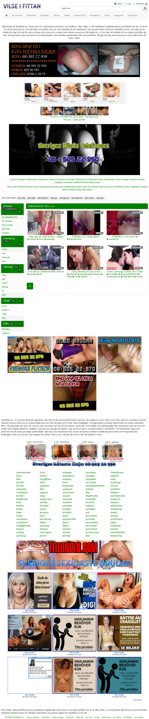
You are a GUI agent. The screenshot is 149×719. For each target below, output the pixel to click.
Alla (3, 261)
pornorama (91, 529)
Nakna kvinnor (32, 187)
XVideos (5, 333)
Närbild (37, 274)
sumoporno (22, 522)
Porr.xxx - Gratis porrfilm (75, 120)
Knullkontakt (69, 187)
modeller (90, 476)
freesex (20, 529)
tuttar (113, 479)
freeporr (44, 529)
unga (42, 496)
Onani (40, 239)
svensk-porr (46, 499)
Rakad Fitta (97, 187)
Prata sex (60, 179)
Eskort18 (84, 182)
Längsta (5, 233)
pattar (113, 522)
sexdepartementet (95, 486)
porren (43, 509)
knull (18, 502)
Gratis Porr (87, 187)
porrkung (44, 525)
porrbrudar (67, 486)
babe (19, 512)
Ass (30, 274)
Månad (5, 287)
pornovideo (91, 525)
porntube (90, 519)
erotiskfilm (91, 499)
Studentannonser (48, 187)
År (3, 291)
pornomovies (92, 532)
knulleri (20, 496)
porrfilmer (115, 489)
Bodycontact (94, 182)
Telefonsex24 (82, 179)
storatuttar (115, 525)
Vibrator (83, 276)
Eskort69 (22, 187)
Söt (115, 239)
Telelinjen (21, 179)
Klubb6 (76, 182)
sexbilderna (68, 476)
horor (42, 472)
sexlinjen (66, 479)
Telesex (52, 179)
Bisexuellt (124, 274)
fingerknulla (92, 496)
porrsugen (91, 472)
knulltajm (67, 512)
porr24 (43, 535)
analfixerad (116, 509)
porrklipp (44, 505)
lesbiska (66, 509)
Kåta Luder (12, 187)
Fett (131, 276)
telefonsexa (116, 505)
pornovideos (92, 522)
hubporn (90, 505)
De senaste (7, 221)
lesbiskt (89, 489)
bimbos (20, 505)
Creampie (95, 274)
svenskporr (22, 519)
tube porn (100, 198)
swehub (114, 476)
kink (88, 535)
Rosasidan (68, 182)
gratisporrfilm (69, 519)
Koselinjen (70, 179)
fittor (18, 479)
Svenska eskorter (137, 179)
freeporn (114, 502)
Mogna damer (75, 189)
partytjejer (21, 489)
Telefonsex (43, 179)
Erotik (78, 187)
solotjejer (67, 472)
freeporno (115, 499)
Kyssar (138, 276)
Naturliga (50, 239)
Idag (4, 275)
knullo (19, 516)
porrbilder (91, 509)
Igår (3, 279)
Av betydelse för (9, 217)
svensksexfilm (117, 532)
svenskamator (23, 472)
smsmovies (68, 492)
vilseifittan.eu (18, 717)
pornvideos (91, 516)
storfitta (43, 502)
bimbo (19, 509)
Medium (5, 310)
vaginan (44, 492)
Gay (129, 3)
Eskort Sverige (121, 179)
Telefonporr (93, 179)
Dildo (70, 239)
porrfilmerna (116, 519)
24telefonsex (117, 472)
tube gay (53, 198)
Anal (110, 239)
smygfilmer (45, 479)
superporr (67, 489)
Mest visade (7, 225)
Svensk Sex (108, 187)
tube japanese (76, 198)
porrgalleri (91, 479)
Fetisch (32, 239)
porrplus (66, 529)
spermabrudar (117, 496)
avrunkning (45, 519)
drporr (65, 522)
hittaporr (114, 492)
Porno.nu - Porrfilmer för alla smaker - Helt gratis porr (74, 117)
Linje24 (13, 179)
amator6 (90, 502)
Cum (117, 276)
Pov (75, 276)
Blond (134, 274)
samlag (20, 532)
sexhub (114, 516)
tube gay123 (64, 198)
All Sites (6, 329)
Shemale (140, 3)
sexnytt (114, 486)
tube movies (89, 198)
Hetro (119, 3)
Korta (4, 306)
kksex (65, 516)
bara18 (114, 529)
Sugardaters (135, 187)
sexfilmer (67, 502)
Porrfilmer (118, 187)
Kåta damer (87, 189)
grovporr (44, 512)
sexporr (66, 496)
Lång (4, 314)
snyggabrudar (23, 525)
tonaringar (115, 482)
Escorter (60, 187)
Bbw (115, 274)
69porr (43, 522)
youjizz (114, 512)
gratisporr (45, 486)
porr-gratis (91, 482)
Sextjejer (59, 182)
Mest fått (6, 229)
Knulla (127, 187)
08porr (65, 525)
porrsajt (66, 535)
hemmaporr (46, 532)
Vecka (4, 283)
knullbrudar (22, 499)
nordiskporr (22, 492)
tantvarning (116, 535)
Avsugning (83, 274)
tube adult (21, 198)
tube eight (31, 198)
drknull (43, 476)
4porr (42, 482)
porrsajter (67, 505)
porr (88, 512)
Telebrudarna (32, 179)
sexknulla (67, 499)
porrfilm (20, 482)
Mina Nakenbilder (107, 179)
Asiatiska (72, 274)
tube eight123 (43, 198)
